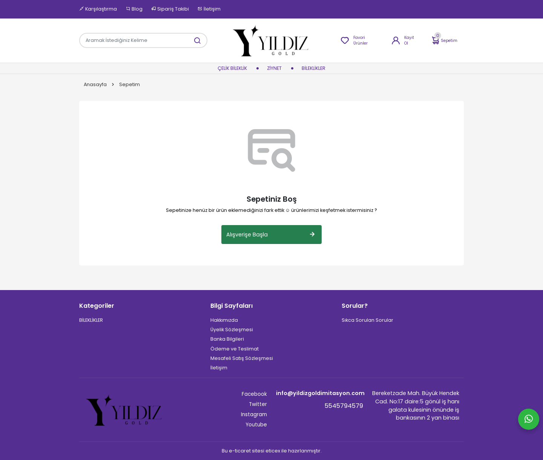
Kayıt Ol (402, 40)
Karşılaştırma (98, 9)
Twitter (258, 404)
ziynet (274, 68)
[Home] (271, 40)
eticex (272, 451)
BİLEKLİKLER (313, 68)
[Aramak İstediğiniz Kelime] (193, 40)
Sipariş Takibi (170, 9)
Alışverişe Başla (271, 234)
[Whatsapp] (528, 419)
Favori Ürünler (354, 40)
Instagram (254, 414)
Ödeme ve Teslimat (234, 349)
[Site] (125, 409)
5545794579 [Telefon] (344, 405)
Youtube (256, 424)
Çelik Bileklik (232, 68)
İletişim (209, 9)
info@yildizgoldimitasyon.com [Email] (319, 393)
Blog (134, 9)
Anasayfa (95, 85)
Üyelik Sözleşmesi (231, 329)
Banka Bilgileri (227, 339)
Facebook (254, 394)
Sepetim (444, 40)
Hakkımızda (224, 320)
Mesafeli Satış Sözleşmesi (241, 358)
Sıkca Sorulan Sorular (367, 320)
